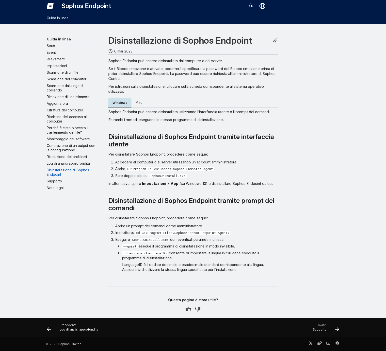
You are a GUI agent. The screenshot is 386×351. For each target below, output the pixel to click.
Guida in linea (57, 18)
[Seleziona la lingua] (262, 6)
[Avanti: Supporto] (324, 329)
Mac (138, 102)
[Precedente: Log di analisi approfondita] (74, 329)
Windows (120, 103)
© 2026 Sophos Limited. (64, 344)
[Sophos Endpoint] (50, 6)
